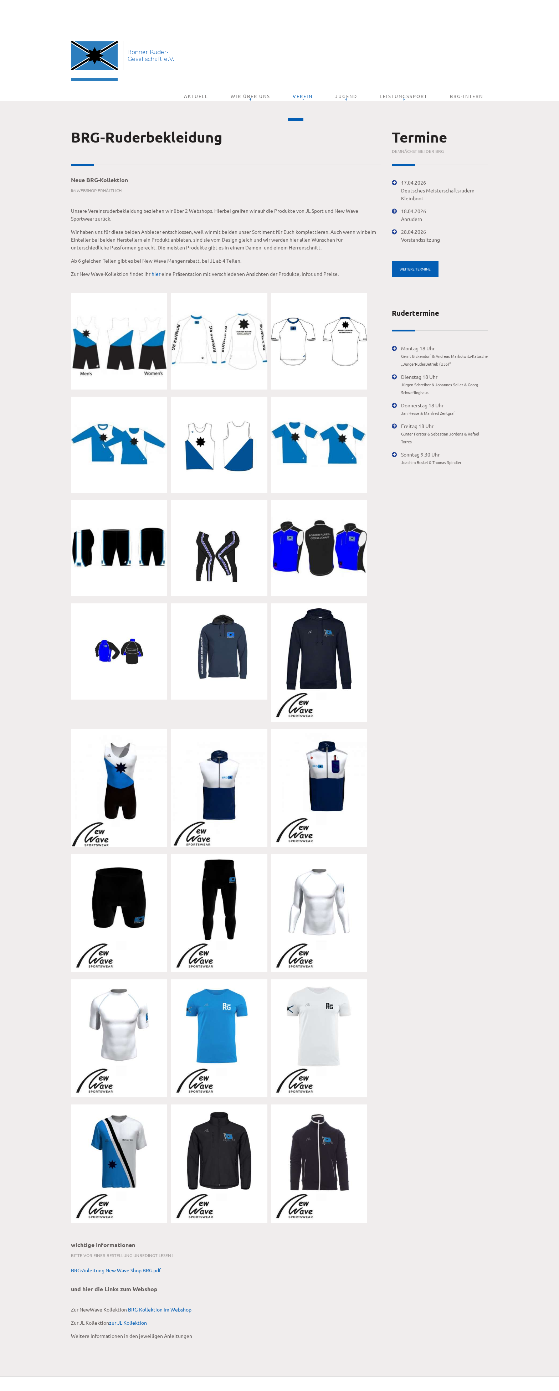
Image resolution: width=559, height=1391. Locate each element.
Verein (338, 54)
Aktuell (251, 54)
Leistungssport (418, 54)
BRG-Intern (471, 54)
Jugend (371, 54)
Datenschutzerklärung (199, 1376)
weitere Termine (415, 249)
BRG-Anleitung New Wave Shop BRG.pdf (116, 1250)
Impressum (157, 1376)
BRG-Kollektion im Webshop (159, 1289)
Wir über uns (295, 54)
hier (156, 254)
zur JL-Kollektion (128, 1302)
